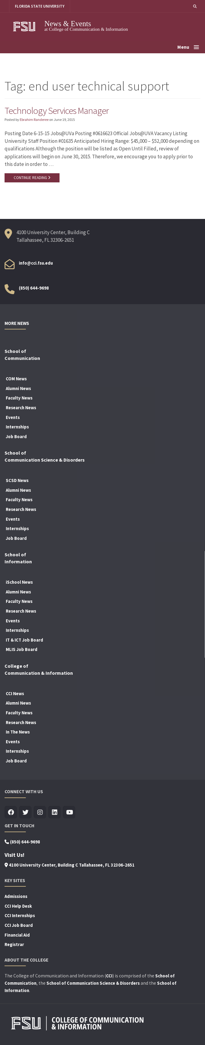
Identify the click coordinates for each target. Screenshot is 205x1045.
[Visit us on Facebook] (11, 812)
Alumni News (18, 388)
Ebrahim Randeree (34, 119)
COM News (16, 379)
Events (13, 417)
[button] (195, 6)
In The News (18, 732)
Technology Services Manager (57, 110)
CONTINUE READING (32, 177)
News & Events (67, 23)
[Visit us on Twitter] (25, 812)
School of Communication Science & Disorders (93, 983)
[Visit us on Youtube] (69, 812)
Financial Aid (17, 935)
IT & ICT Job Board (24, 640)
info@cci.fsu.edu (36, 263)
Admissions (16, 896)
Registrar (14, 944)
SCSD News (17, 480)
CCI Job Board (19, 925)
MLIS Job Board (21, 649)
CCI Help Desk (18, 906)
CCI (109, 976)
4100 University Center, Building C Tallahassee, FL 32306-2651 (70, 865)
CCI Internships (20, 915)
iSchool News (19, 582)
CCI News (15, 693)
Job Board (16, 436)
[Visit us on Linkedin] (54, 812)
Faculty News (19, 398)
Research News (21, 407)
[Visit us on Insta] (40, 812)
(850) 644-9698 (34, 288)
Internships (17, 427)
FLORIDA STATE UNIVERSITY (39, 6)
